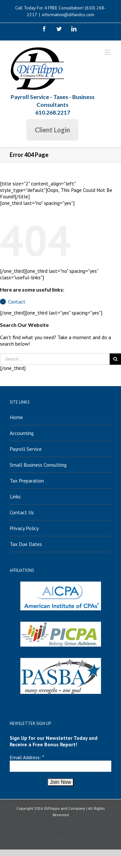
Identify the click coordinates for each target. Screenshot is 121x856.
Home (16, 417)
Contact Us (22, 512)
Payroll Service (26, 449)
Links (15, 496)
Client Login (52, 130)
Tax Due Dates (26, 544)
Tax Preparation (27, 480)
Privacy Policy (24, 528)
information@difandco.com (68, 14)
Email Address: (25, 757)
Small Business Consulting (38, 464)
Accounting (22, 433)
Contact (16, 301)
